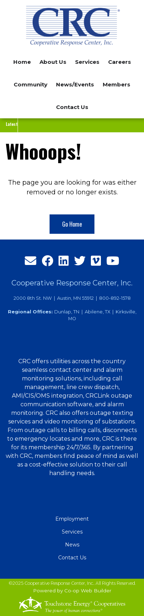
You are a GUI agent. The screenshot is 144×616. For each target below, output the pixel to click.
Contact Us (72, 107)
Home (22, 61)
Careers (119, 61)
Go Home (72, 224)
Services (72, 532)
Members (116, 84)
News (72, 544)
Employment (72, 519)
